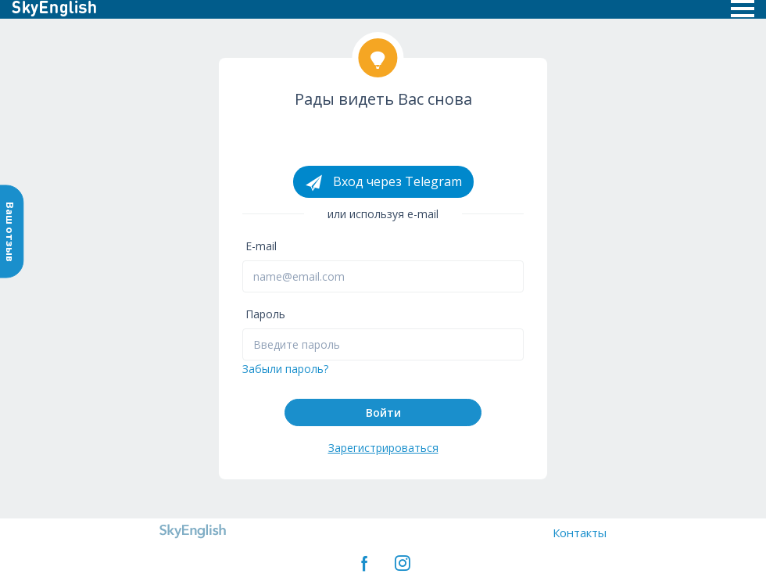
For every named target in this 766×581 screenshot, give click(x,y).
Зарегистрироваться (383, 447)
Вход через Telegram (383, 182)
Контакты (580, 532)
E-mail (261, 245)
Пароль (265, 314)
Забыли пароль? (285, 368)
